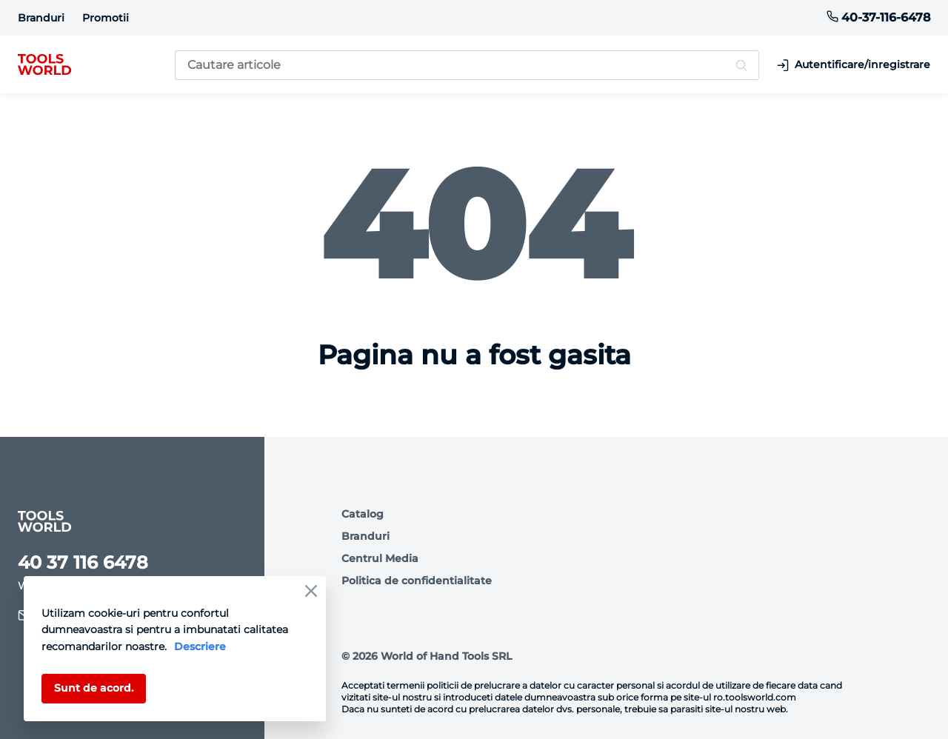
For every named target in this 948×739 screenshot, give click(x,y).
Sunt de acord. (93, 688)
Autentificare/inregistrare (853, 64)
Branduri (41, 17)
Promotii (105, 17)
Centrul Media (379, 558)
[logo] (44, 65)
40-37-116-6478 (878, 17)
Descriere (200, 646)
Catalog (362, 514)
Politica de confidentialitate (416, 580)
